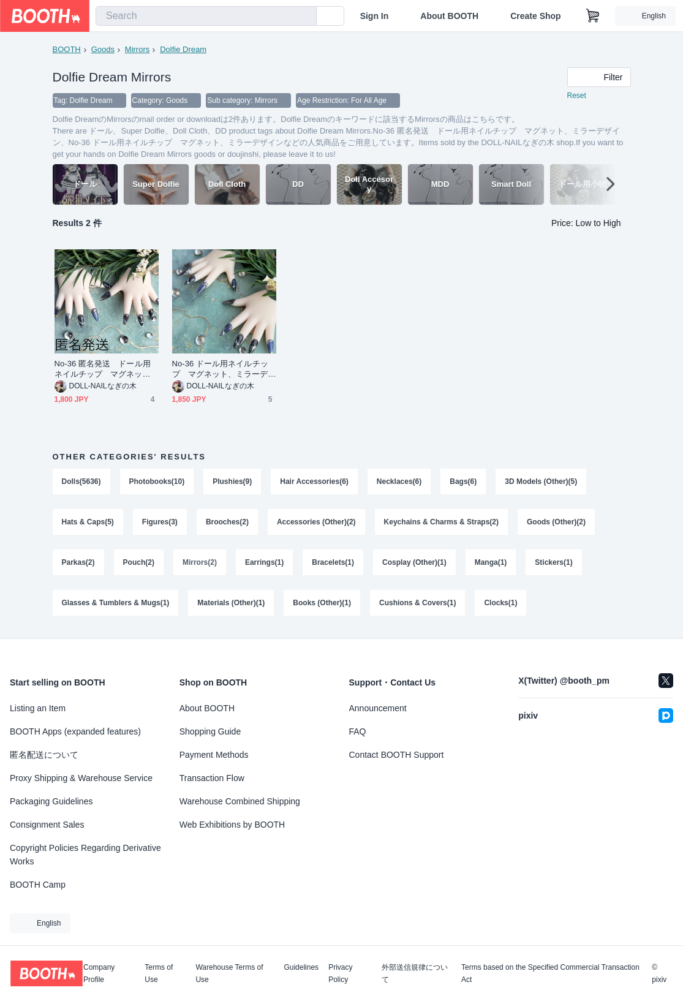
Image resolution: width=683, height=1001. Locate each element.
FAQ (357, 731)
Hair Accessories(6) (314, 481)
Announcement (378, 708)
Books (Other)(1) (322, 603)
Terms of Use (159, 973)
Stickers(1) (553, 562)
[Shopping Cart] (593, 16)
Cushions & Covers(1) (417, 603)
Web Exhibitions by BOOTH (232, 824)
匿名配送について (44, 755)
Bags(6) (463, 481)
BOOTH (67, 49)
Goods (103, 49)
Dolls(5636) (81, 481)
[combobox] (206, 16)
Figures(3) (160, 522)
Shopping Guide (210, 731)
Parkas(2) (78, 562)
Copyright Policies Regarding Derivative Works (85, 854)
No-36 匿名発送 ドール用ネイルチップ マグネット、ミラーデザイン (103, 369)
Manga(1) (491, 562)
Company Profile (99, 973)
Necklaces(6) (399, 481)
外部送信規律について (415, 973)
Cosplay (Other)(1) (414, 562)
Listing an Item (38, 708)
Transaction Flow (211, 778)
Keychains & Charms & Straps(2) (441, 522)
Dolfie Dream (183, 49)
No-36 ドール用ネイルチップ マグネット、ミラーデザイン (220, 369)
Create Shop (535, 16)
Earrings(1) (264, 562)
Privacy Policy (340, 973)
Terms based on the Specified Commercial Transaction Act (550, 973)
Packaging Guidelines (51, 801)
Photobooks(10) (157, 481)
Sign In (374, 16)
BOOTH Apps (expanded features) (75, 731)
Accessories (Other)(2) (316, 522)
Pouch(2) (138, 562)
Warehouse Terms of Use (229, 973)
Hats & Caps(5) (88, 522)
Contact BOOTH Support (396, 755)
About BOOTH (449, 16)
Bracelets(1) (333, 562)
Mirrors (137, 49)
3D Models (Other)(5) (541, 481)
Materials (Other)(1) (231, 603)
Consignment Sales (47, 824)
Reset (576, 95)
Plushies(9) (232, 481)
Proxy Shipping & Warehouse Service (81, 778)
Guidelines (301, 968)
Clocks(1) (500, 603)
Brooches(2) (227, 522)
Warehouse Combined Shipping (239, 801)
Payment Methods (214, 755)
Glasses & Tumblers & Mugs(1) (116, 603)
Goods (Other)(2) (556, 522)
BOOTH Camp (38, 885)
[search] (304, 16)
